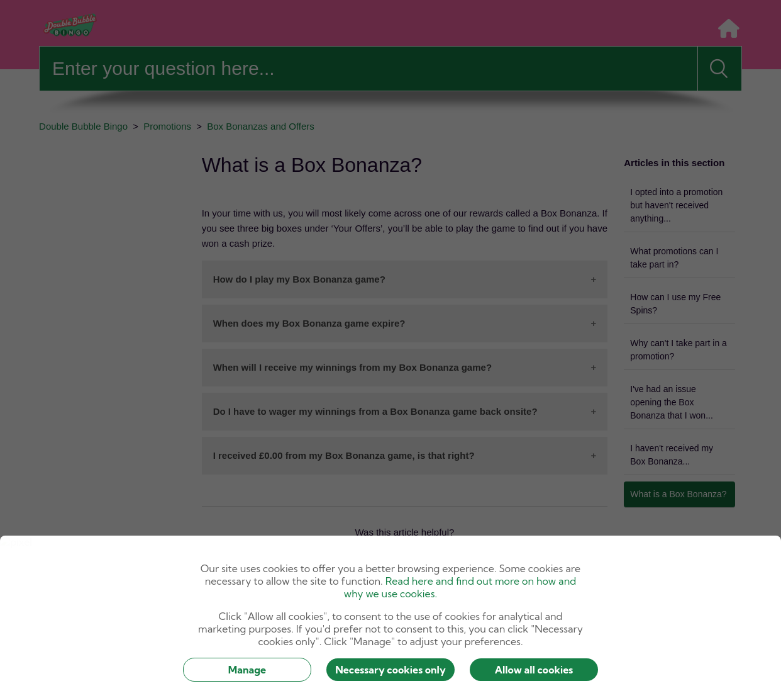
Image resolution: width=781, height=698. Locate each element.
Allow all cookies (534, 669)
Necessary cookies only (390, 669)
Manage (247, 669)
